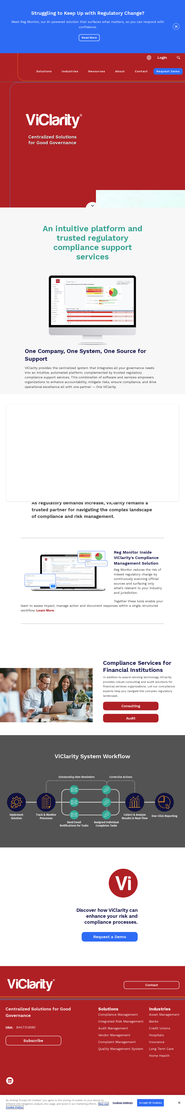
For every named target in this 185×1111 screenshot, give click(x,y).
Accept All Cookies (150, 1102)
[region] (92, 1103)
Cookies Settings (123, 1102)
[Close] (179, 1103)
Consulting (130, 706)
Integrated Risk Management (120, 1021)
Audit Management (113, 1028)
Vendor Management (114, 1035)
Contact (151, 985)
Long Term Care (161, 1049)
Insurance (156, 1042)
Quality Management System (120, 1049)
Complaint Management (117, 1042)
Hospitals (156, 1035)
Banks (153, 1021)
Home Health (159, 1055)
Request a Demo (109, 937)
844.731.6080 (25, 1027)
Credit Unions (159, 1028)
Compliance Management (118, 1014)
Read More (89, 37)
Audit (130, 718)
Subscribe (33, 1040)
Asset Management (164, 1014)
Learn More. (45, 610)
